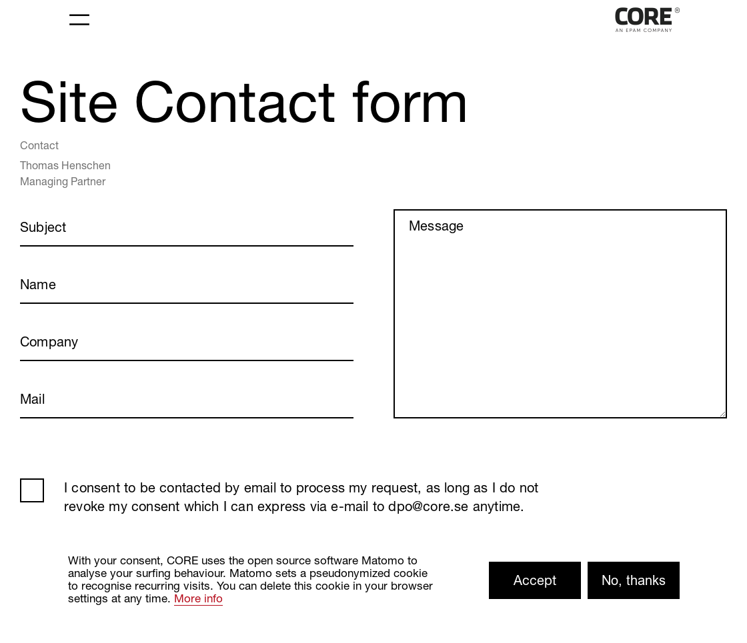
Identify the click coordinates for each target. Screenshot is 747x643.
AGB (32, 490)
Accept (535, 580)
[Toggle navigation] (79, 20)
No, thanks (634, 580)
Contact (39, 145)
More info (198, 598)
